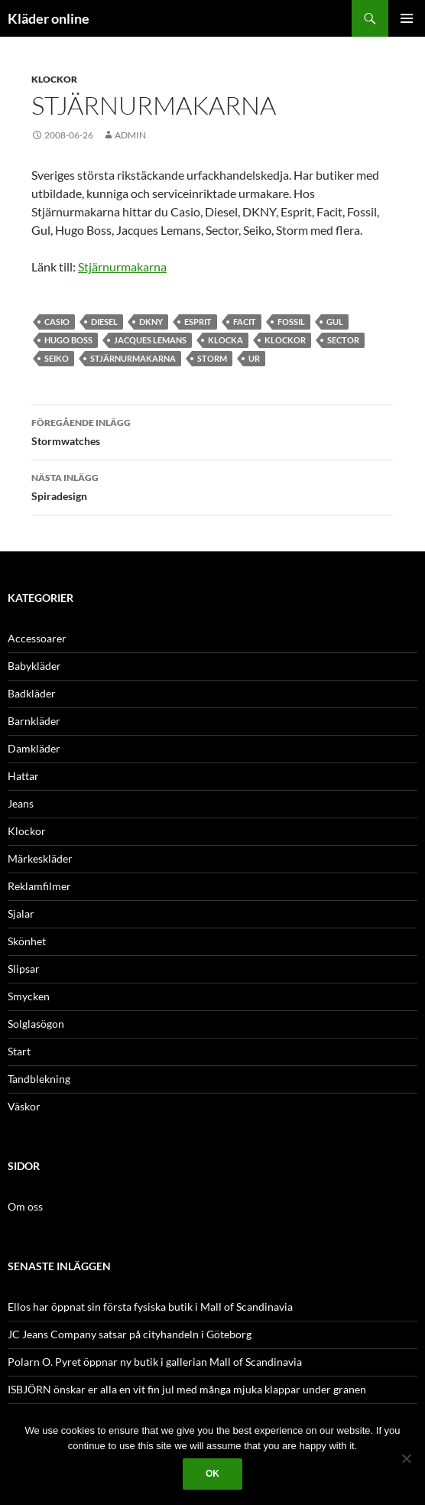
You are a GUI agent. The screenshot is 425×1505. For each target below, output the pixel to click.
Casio (57, 322)
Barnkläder (34, 720)
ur (254, 358)
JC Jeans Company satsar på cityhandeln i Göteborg (129, 1334)
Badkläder (32, 693)
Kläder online (48, 18)
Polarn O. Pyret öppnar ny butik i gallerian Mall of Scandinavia (155, 1361)
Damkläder (34, 748)
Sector (343, 340)
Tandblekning (39, 1078)
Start (19, 1051)
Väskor (24, 1106)
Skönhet (27, 941)
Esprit (198, 322)
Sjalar (21, 913)
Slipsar (24, 968)
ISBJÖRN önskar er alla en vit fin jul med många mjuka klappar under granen (187, 1389)
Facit (244, 322)
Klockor (54, 79)
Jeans (21, 803)
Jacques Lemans (150, 340)
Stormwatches (212, 430)
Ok (212, 1473)
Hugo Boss (68, 340)
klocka (225, 340)
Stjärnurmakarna (122, 266)
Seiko (56, 358)
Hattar (23, 775)
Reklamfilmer (39, 885)
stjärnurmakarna (133, 358)
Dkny (151, 322)
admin (130, 135)
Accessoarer (37, 638)
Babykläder (34, 665)
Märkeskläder (40, 858)
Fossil (291, 322)
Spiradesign (212, 485)
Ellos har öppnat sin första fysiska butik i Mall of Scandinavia (150, 1306)
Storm (212, 358)
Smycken (29, 996)
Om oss (25, 1206)
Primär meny (406, 18)
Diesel (104, 322)
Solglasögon (36, 1023)
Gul (334, 322)
